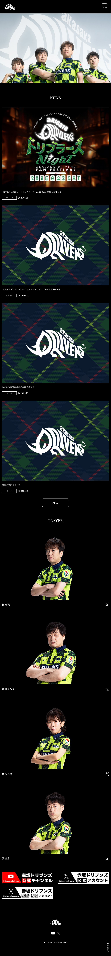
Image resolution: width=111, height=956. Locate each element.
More (55, 502)
